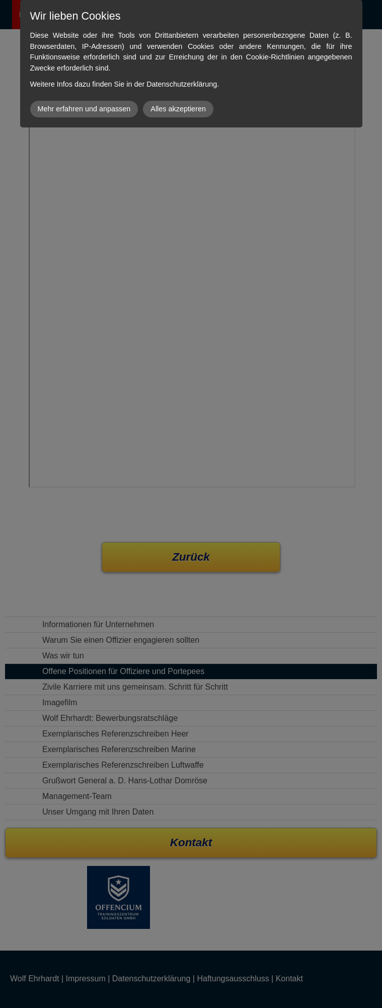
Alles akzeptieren (178, 109)
